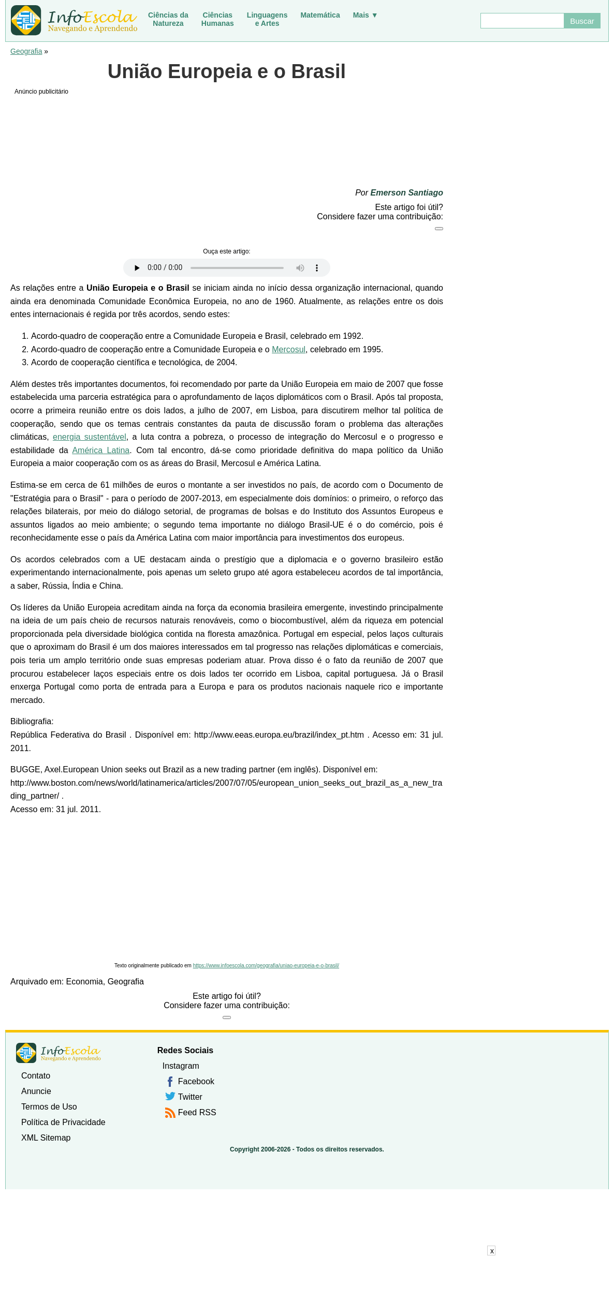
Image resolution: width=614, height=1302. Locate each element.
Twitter (190, 1097)
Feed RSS (197, 1112)
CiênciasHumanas (217, 19)
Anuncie (36, 1091)
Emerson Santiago (407, 192)
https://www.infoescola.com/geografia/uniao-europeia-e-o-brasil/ (266, 965)
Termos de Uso (49, 1106)
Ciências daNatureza (168, 19)
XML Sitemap (45, 1137)
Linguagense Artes (267, 19)
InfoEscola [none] (58, 1053)
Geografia (26, 51)
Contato (35, 1075)
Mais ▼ (365, 15)
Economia (84, 981)
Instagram (181, 1065)
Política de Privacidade (63, 1122)
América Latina (100, 450)
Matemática (320, 15)
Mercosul (288, 349)
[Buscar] (522, 20)
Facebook (196, 1081)
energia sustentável (89, 436)
